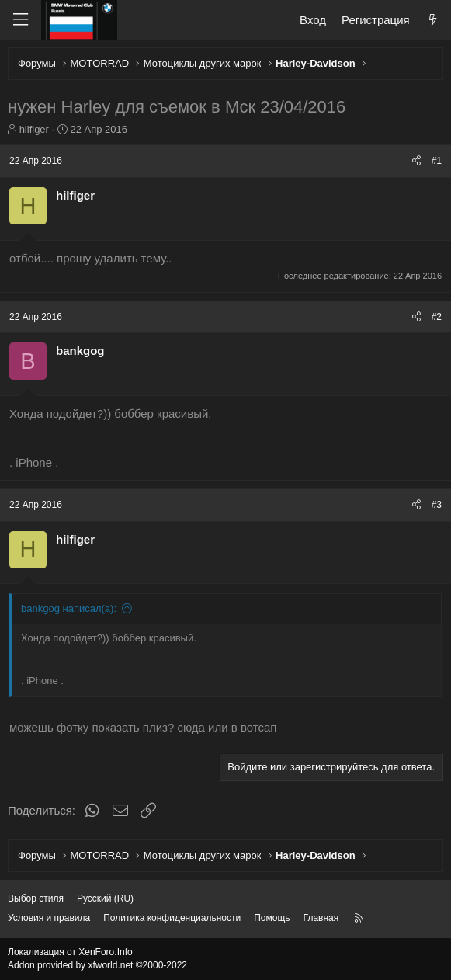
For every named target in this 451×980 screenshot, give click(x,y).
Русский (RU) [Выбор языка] (105, 898)
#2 (437, 316)
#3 (437, 504)
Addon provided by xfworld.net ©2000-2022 (97, 965)
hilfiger (34, 129)
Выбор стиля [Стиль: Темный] (36, 898)
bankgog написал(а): (68, 608)
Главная (321, 917)
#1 (437, 160)
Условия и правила (49, 917)
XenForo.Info (105, 952)
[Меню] (20, 20)
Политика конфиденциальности (172, 917)
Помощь (272, 917)
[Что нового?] (433, 20)
